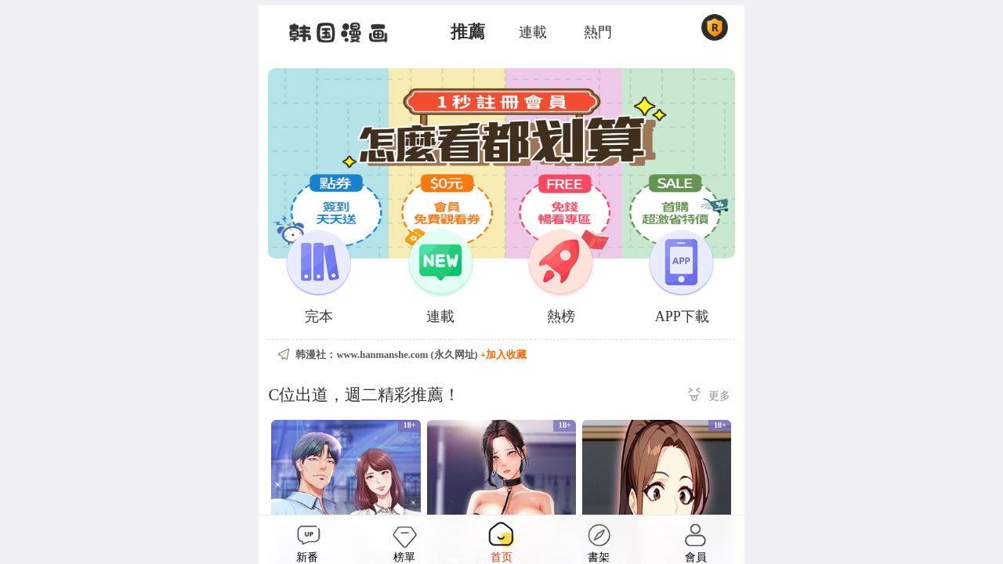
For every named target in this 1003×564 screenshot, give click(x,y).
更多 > (709, 396)
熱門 (598, 32)
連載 (533, 32)
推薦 (468, 32)
